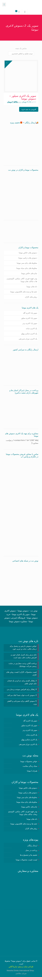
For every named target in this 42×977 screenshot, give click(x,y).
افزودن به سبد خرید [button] (28, 109)
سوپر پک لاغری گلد (30, 313)
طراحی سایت (28, 967)
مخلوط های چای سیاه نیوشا (26, 268)
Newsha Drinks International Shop (20, 970)
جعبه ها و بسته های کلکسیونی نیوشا (23, 292)
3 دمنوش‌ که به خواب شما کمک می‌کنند (22, 695)
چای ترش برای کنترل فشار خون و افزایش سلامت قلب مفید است (24, 656)
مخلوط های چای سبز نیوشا (27, 263)
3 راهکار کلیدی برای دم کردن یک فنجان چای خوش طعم (22, 682)
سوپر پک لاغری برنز (30, 323)
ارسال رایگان (32, 846)
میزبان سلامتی (20, 973)
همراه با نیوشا (32, 771)
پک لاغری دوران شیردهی (28, 339)
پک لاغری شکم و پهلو (29, 334)
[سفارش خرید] (21, 53)
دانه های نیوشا (32, 286)
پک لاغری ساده (31, 328)
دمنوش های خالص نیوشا (28, 253)
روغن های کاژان (31, 297)
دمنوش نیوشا (16, 961)
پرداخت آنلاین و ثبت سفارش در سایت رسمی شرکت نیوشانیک (23, 664)
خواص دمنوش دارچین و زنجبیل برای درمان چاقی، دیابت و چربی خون (23, 647)
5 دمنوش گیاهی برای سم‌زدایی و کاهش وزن (22, 702)
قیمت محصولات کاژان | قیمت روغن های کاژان (21, 673)
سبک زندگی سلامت (30, 766)
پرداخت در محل (31, 850)
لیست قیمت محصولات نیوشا (26, 860)
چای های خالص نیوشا (29, 273)
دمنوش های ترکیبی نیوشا (27, 258)
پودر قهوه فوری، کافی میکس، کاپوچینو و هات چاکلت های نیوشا (22, 280)
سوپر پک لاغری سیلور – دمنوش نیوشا (22, 97)
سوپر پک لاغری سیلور (29, 318)
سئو (19, 967)
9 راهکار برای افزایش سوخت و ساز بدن (22, 689)
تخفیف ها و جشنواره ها (28, 855)
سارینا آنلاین (13, 967)
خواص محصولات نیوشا (28, 761)
